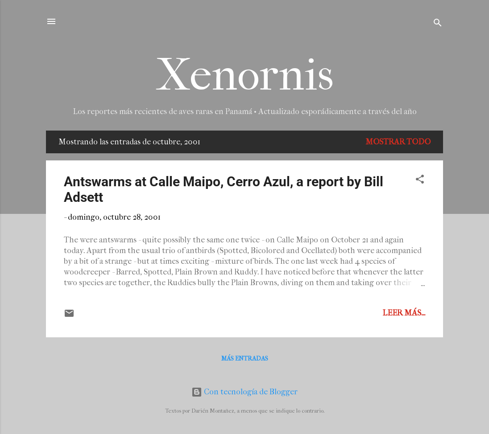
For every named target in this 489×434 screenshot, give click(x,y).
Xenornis (245, 75)
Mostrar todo (398, 142)
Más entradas (244, 358)
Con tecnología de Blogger (244, 392)
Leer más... (403, 313)
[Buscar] (437, 24)
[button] (419, 181)
